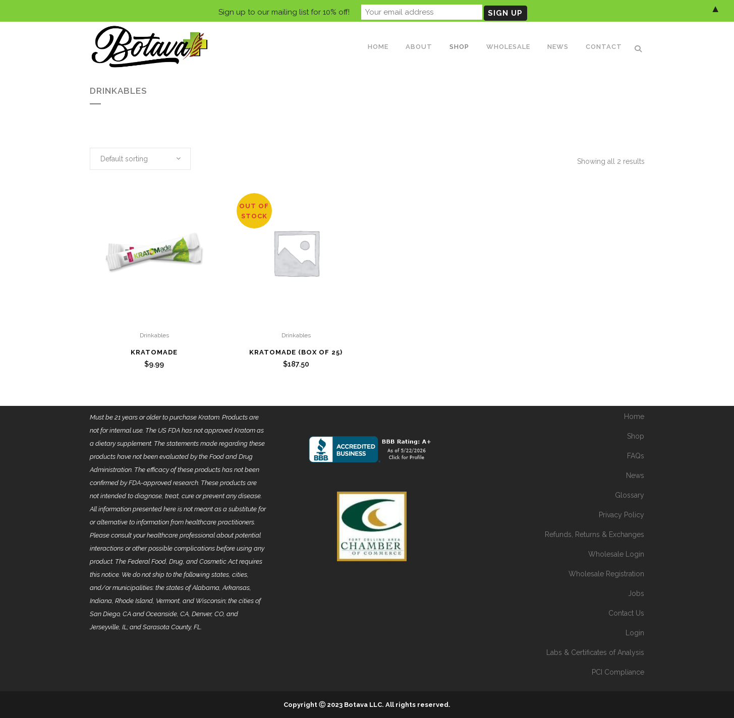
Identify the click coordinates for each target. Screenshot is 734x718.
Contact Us (626, 613)
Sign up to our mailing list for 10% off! (284, 10)
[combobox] (140, 159)
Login (635, 633)
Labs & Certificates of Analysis (595, 652)
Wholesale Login (616, 554)
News (635, 475)
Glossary (629, 495)
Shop (635, 436)
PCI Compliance (618, 672)
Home (634, 416)
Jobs (636, 593)
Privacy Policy (621, 515)
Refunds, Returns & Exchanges (594, 534)
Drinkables (154, 335)
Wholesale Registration (606, 574)
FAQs (635, 456)
